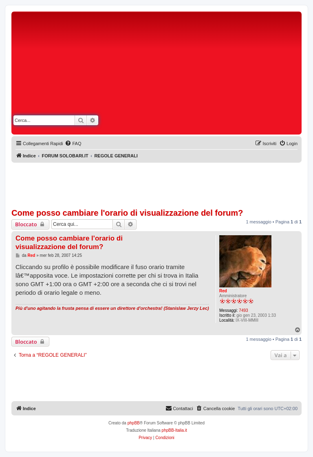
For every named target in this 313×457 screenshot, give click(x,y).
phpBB (134, 423)
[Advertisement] (229, 75)
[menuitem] (73, 143)
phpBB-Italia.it (174, 430)
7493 (243, 310)
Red (223, 291)
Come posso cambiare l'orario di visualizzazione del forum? (127, 212)
